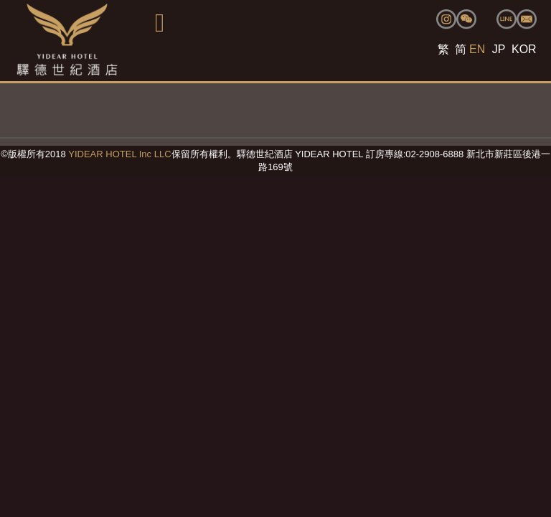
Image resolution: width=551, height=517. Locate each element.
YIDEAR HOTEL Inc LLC (119, 154)
